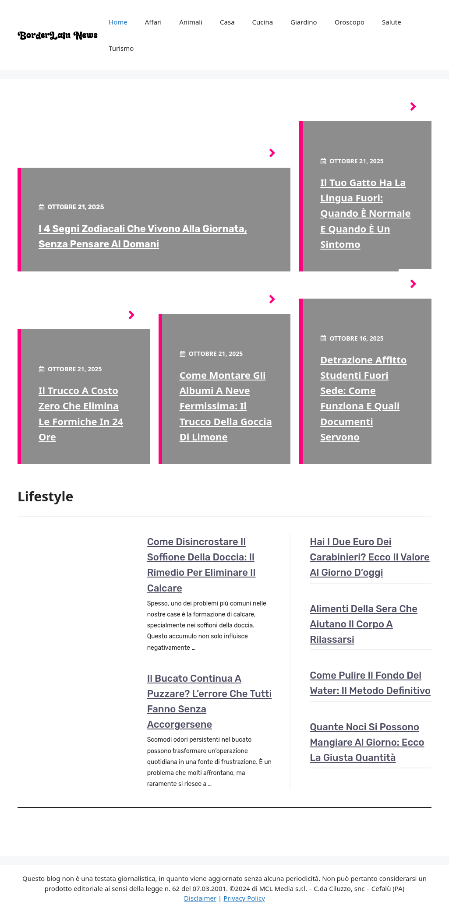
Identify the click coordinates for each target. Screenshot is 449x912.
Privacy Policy (244, 898)
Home (118, 22)
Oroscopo (349, 22)
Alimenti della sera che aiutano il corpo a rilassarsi (363, 624)
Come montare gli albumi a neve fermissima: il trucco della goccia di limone (226, 405)
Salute (391, 22)
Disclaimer (200, 898)
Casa (227, 22)
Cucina (262, 22)
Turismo (121, 48)
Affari (153, 22)
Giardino (303, 22)
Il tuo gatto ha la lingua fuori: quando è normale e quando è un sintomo (365, 213)
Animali (190, 22)
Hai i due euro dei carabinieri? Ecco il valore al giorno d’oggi (369, 557)
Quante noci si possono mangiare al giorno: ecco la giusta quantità (367, 742)
